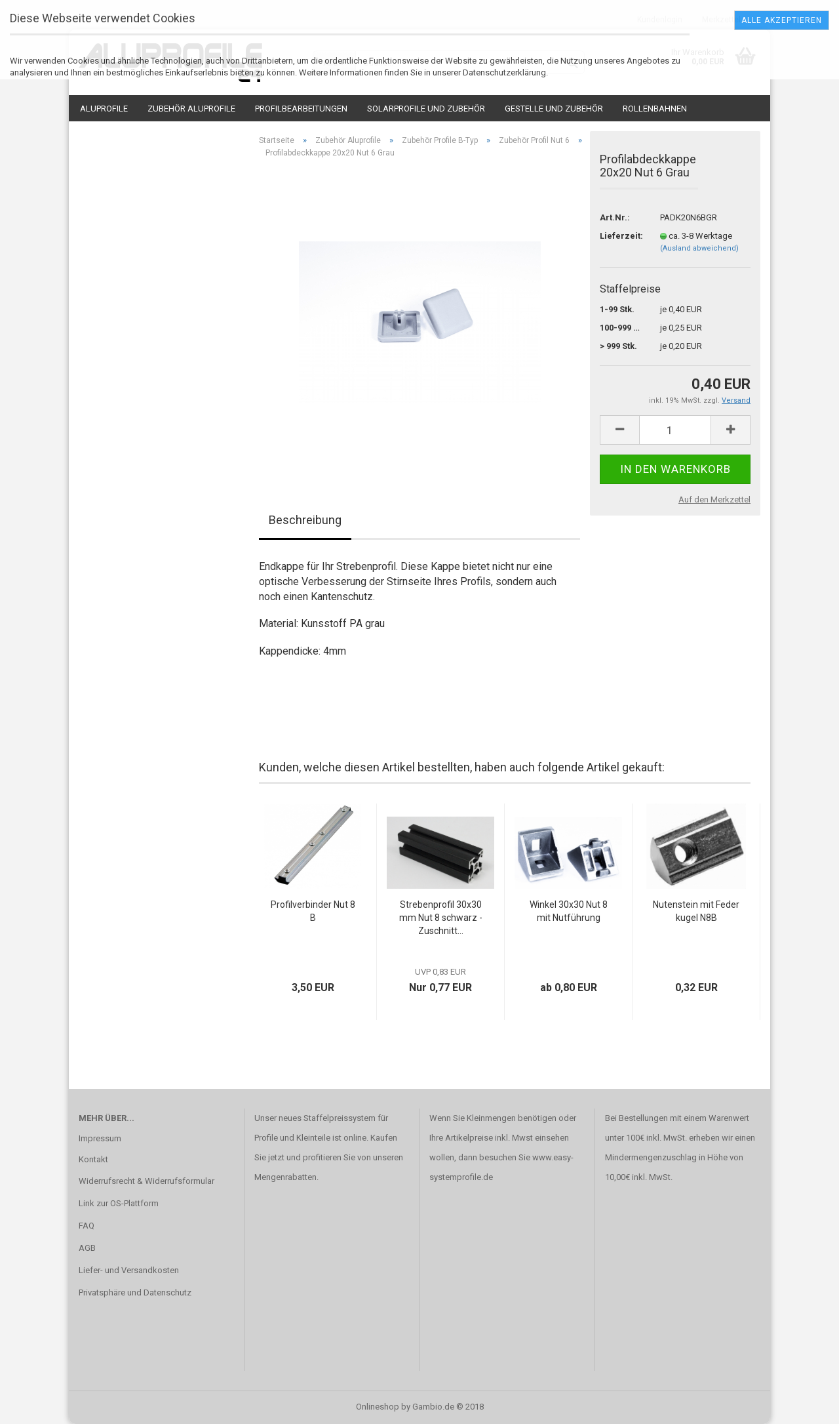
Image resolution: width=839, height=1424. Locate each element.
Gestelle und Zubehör (554, 108)
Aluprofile (104, 108)
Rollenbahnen (655, 108)
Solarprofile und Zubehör (426, 108)
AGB (87, 1248)
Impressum (100, 1138)
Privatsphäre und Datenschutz (135, 1292)
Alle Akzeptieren (781, 20)
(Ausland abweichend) (699, 248)
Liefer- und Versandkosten (129, 1270)
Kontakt (93, 1159)
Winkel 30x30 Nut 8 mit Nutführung (569, 911)
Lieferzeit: (620, 236)
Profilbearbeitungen (301, 108)
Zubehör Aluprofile (191, 108)
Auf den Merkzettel (714, 499)
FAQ (86, 1226)
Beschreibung (305, 520)
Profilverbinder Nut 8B (313, 911)
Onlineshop (377, 1407)
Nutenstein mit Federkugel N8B (696, 911)
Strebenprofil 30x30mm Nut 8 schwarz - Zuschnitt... (440, 917)
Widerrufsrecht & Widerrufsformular (146, 1181)
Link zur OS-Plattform (119, 1203)
